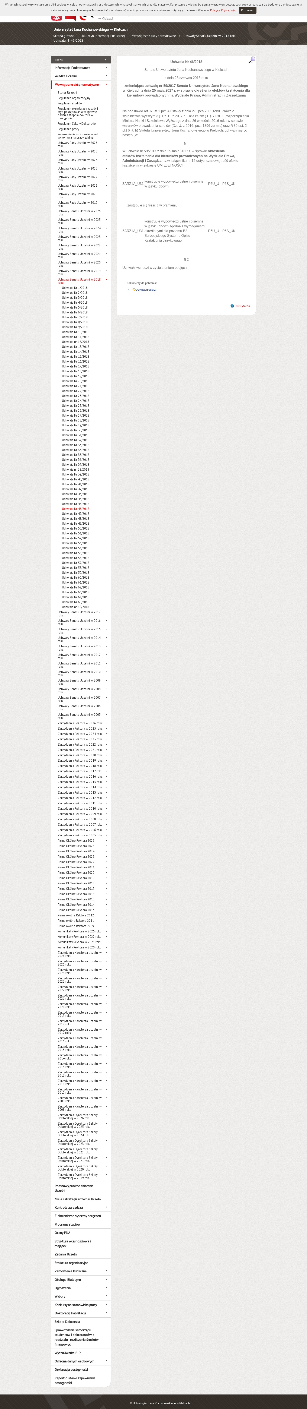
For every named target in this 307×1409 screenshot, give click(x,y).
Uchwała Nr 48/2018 (75, 514)
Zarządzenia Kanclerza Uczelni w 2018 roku (80, 1017)
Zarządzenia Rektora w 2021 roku (80, 745)
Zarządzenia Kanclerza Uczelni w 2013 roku (80, 1060)
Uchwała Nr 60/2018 (75, 573)
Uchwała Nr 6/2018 (75, 308)
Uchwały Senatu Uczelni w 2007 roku (79, 694)
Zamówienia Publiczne (71, 1266)
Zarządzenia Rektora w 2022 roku (80, 740)
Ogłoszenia (63, 1283)
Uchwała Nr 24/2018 (75, 396)
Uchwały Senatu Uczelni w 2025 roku (79, 216)
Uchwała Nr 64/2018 (75, 592)
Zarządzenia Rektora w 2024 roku (80, 729)
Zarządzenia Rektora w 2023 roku (80, 734)
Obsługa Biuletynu (68, 1275)
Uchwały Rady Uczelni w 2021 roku (77, 182)
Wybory (60, 1291)
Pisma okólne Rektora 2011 (76, 916)
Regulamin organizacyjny (74, 93)
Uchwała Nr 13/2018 (75, 342)
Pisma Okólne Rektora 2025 (76, 841)
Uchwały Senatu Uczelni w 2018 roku (209, 36)
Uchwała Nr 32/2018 (75, 435)
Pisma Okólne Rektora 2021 (76, 862)
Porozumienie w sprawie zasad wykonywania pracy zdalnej (78, 131)
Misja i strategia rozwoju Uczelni (78, 1194)
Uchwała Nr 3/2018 (75, 293)
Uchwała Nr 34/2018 (75, 445)
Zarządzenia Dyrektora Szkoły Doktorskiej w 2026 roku (77, 1111)
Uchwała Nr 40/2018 (75, 475)
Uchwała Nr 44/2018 (75, 494)
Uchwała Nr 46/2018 (68, 40)
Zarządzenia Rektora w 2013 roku (80, 788)
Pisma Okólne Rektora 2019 (76, 873)
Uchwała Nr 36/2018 (75, 455)
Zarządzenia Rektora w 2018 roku (80, 761)
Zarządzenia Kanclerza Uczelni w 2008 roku (80, 1103)
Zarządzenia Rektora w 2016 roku (80, 772)
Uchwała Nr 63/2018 (75, 587)
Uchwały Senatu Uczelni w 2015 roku (79, 626)
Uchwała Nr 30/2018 (75, 425)
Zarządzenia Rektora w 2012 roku (80, 793)
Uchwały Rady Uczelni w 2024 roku (77, 156)
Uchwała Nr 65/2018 (75, 597)
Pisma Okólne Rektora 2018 (76, 878)
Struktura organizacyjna (71, 1258)
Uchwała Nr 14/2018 (75, 347)
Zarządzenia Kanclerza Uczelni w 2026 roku (80, 949)
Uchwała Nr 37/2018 (75, 460)
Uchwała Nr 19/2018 (75, 371)
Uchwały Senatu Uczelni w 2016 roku (79, 617)
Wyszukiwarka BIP (68, 1348)
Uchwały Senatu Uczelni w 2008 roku (79, 685)
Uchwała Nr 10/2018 (75, 327)
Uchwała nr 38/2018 (75, 465)
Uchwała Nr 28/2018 (75, 416)
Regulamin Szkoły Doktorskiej (77, 119)
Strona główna (63, 36)
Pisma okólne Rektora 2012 (76, 911)
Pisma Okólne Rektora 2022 (76, 857)
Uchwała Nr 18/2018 (75, 366)
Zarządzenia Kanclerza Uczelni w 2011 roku (80, 1077)
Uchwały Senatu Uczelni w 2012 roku (79, 651)
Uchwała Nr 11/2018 (75, 332)
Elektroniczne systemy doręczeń (78, 1211)
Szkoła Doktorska (67, 1317)
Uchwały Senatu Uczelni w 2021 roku (79, 250)
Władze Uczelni (66, 71)
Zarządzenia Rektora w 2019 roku (80, 756)
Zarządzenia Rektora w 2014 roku (80, 782)
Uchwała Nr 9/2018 (75, 322)
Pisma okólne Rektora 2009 (76, 921)
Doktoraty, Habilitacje (70, 1308)
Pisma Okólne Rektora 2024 (76, 846)
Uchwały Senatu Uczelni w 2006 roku (79, 703)
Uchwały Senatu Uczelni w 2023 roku (79, 233)
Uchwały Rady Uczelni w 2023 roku (77, 165)
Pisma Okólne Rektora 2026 (76, 836)
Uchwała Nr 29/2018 (75, 420)
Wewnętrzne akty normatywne (154, 36)
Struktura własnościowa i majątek (73, 1238)
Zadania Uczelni (66, 1249)
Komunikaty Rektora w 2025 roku (79, 927)
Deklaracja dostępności (71, 1365)
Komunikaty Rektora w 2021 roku (79, 937)
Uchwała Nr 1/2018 (75, 283)
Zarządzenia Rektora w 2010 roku (80, 804)
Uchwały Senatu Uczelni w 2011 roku (79, 660)
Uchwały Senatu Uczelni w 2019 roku (79, 267)
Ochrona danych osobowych (74, 1356)
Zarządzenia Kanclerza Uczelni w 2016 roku (80, 1035)
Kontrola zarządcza (69, 1203)
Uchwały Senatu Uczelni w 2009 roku (79, 677)
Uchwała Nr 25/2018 (75, 401)
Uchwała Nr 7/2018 (75, 312)
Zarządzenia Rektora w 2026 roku (80, 718)
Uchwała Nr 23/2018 (75, 391)
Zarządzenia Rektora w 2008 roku (80, 814)
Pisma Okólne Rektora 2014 (76, 900)
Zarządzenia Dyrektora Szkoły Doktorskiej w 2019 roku (77, 1171)
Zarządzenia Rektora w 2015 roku (80, 777)
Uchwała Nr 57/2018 (75, 558)
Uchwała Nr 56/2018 (75, 553)
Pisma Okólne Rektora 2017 (76, 884)
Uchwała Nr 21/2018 (75, 381)
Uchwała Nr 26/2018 (75, 406)
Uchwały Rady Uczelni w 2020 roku (77, 191)
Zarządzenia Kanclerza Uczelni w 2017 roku (80, 1026)
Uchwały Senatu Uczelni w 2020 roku (79, 259)
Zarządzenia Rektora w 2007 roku (80, 820)
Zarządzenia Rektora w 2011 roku (80, 798)
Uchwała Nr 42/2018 (75, 484)
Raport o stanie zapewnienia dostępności (75, 1375)
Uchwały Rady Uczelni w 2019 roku (77, 199)
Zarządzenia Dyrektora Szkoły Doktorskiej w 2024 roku (77, 1128)
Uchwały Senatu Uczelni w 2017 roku (79, 609)
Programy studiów (67, 1219)
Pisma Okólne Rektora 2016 (76, 889)
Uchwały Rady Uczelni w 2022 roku (77, 173)
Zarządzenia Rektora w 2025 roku (80, 724)
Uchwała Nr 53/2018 (75, 538)
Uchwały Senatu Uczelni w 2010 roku (79, 668)
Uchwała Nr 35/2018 (75, 450)
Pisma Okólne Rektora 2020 (76, 868)
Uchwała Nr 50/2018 (75, 524)
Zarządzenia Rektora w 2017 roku (80, 766)
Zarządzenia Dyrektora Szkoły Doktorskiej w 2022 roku (77, 1146)
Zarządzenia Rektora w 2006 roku (80, 825)
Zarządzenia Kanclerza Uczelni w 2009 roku (80, 1094)
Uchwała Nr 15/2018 (75, 352)
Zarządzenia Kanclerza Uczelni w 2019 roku (80, 1009)
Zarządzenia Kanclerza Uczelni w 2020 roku (80, 1000)
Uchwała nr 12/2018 (75, 337)
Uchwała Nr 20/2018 (75, 376)
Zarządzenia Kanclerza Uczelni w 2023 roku (80, 975)
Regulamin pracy (68, 124)
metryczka (242, 301)
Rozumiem (247, 10)
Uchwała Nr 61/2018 (75, 578)
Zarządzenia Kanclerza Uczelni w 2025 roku (80, 958)
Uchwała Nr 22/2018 (75, 386)
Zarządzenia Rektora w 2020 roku (80, 750)
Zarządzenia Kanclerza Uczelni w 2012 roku (80, 1069)
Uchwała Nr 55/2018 (75, 548)
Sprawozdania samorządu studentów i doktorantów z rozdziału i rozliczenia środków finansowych (76, 1332)
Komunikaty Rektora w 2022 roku (79, 932)
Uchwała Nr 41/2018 (75, 479)
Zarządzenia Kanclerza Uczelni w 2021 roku (80, 992)
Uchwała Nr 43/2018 (75, 489)
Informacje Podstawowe (72, 63)
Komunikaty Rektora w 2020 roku (79, 943)
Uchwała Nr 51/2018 (75, 529)
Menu (59, 55)
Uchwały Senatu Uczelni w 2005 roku (79, 711)
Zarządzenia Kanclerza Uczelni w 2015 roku (80, 1043)
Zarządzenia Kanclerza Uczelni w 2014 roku (80, 1052)
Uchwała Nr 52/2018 (75, 533)
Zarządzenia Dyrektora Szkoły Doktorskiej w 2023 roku (77, 1137)
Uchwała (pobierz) (146, 285)
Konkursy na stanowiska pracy (76, 1300)
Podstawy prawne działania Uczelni (74, 1183)
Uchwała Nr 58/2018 (75, 563)
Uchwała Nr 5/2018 (75, 303)
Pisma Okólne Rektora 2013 (76, 905)
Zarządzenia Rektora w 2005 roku (80, 830)
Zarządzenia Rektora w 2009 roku (80, 809)
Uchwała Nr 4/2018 (75, 298)
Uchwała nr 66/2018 (75, 602)
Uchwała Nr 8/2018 (75, 317)
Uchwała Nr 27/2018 (75, 411)
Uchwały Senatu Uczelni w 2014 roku (79, 634)
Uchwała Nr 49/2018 (75, 519)
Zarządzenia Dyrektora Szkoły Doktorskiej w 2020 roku (77, 1163)
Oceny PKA (62, 1228)
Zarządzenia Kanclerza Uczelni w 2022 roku (80, 983)
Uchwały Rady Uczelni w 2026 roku (77, 139)
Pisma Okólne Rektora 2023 (76, 852)
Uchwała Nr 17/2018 (75, 362)
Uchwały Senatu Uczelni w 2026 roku (79, 208)
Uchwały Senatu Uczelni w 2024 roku (79, 225)
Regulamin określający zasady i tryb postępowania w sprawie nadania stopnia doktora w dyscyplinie (78, 109)
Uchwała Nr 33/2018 (75, 440)
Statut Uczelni (67, 88)
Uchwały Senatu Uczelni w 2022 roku (79, 242)
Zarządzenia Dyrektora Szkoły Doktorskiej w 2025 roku (77, 1120)
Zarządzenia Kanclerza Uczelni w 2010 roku (80, 1086)
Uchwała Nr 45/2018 (75, 499)
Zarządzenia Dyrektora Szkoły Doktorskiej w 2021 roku (77, 1154)
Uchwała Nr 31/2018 (75, 430)
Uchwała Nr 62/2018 (75, 583)
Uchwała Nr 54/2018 (75, 543)
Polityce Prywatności (223, 10)
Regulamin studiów (70, 99)
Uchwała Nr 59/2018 (75, 568)
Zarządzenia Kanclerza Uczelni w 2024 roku (80, 966)
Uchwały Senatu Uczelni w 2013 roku (79, 643)
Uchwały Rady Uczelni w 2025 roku (77, 148)
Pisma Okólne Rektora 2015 (76, 895)
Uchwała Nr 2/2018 (75, 288)
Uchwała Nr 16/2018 (75, 357)
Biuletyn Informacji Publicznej (103, 36)
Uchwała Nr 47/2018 (75, 509)
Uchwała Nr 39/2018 (75, 470)
